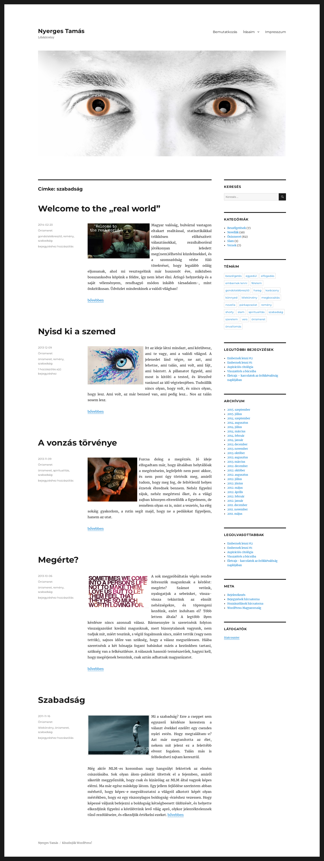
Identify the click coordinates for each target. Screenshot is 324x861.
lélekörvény (46, 727)
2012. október (236, 470)
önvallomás (233, 326)
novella (230, 304)
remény (68, 236)
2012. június (235, 483)
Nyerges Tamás (61, 30)
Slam (230, 241)
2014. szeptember (238, 418)
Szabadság (61, 700)
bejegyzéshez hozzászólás (55, 246)
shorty (229, 312)
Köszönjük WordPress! (77, 843)
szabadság (45, 240)
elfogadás (267, 276)
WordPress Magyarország (244, 608)
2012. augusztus (237, 475)
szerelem (231, 319)
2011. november (237, 509)
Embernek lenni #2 (240, 358)
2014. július (234, 427)
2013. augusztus (237, 457)
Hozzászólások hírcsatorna (245, 603)
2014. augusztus (237, 423)
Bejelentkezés (236, 595)
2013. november (237, 449)
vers (244, 319)
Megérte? (58, 560)
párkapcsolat (248, 304)
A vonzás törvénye (77, 443)
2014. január (235, 440)
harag (257, 290)
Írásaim (249, 32)
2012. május (235, 488)
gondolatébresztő (50, 236)
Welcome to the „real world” (99, 208)
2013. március (236, 462)
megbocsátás (270, 297)
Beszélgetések (236, 228)
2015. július (234, 414)
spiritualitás (61, 470)
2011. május (234, 514)
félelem (256, 283)
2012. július (234, 479)
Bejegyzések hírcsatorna (243, 599)
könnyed (231, 297)
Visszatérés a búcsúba (241, 371)
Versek (231, 245)
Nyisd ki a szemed (77, 331)
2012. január (235, 501)
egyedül (251, 276)
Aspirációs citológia (240, 367)
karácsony (272, 290)
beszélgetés (233, 276)
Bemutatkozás (225, 32)
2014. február (235, 436)
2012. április (235, 492)
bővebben (96, 300)
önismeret (45, 359)
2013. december (237, 444)
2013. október (236, 453)
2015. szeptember (238, 410)
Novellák (233, 232)
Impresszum (275, 32)
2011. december (237, 505)
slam (241, 312)
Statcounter (231, 637)
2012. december (237, 466)
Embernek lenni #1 (239, 362)
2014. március (236, 431)
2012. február (235, 496)
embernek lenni (236, 283)
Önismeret (45, 230)
